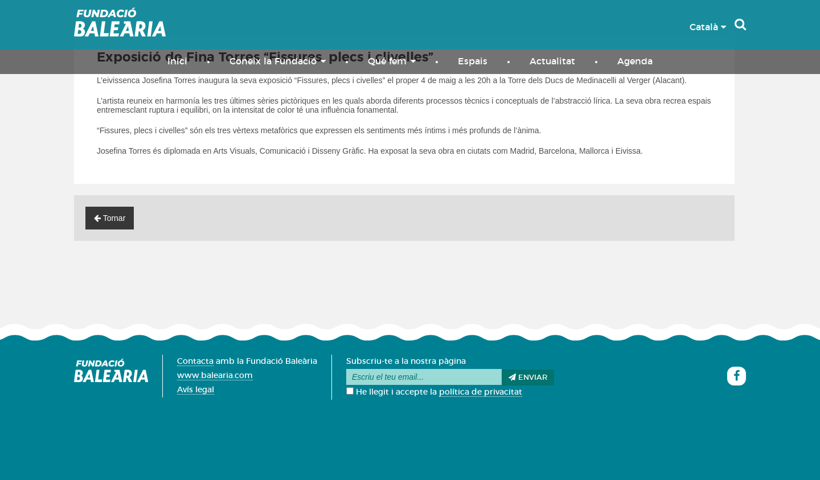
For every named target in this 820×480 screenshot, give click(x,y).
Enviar (528, 377)
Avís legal (195, 390)
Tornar (109, 218)
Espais (472, 61)
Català (708, 27)
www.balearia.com (215, 376)
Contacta (195, 362)
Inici (177, 61)
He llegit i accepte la (434, 392)
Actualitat (552, 61)
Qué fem (392, 61)
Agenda (635, 61)
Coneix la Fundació (277, 61)
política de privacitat (480, 392)
